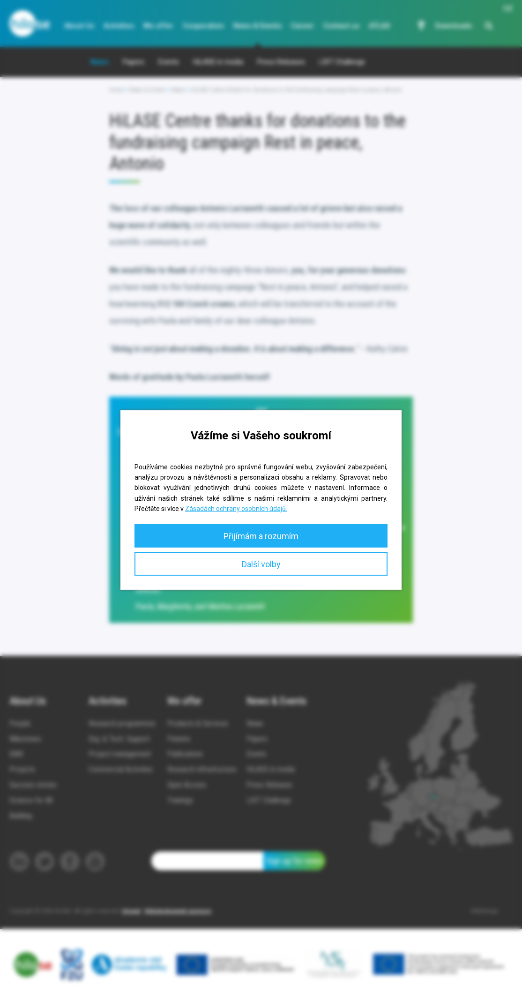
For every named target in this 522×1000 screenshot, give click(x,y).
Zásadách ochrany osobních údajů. (236, 508)
